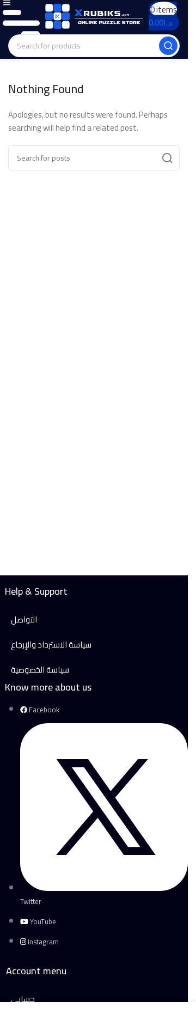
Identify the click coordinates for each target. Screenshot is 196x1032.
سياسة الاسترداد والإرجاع (51, 644)
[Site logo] (94, 15)
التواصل (24, 619)
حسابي (23, 999)
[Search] (94, 45)
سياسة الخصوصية (40, 669)
